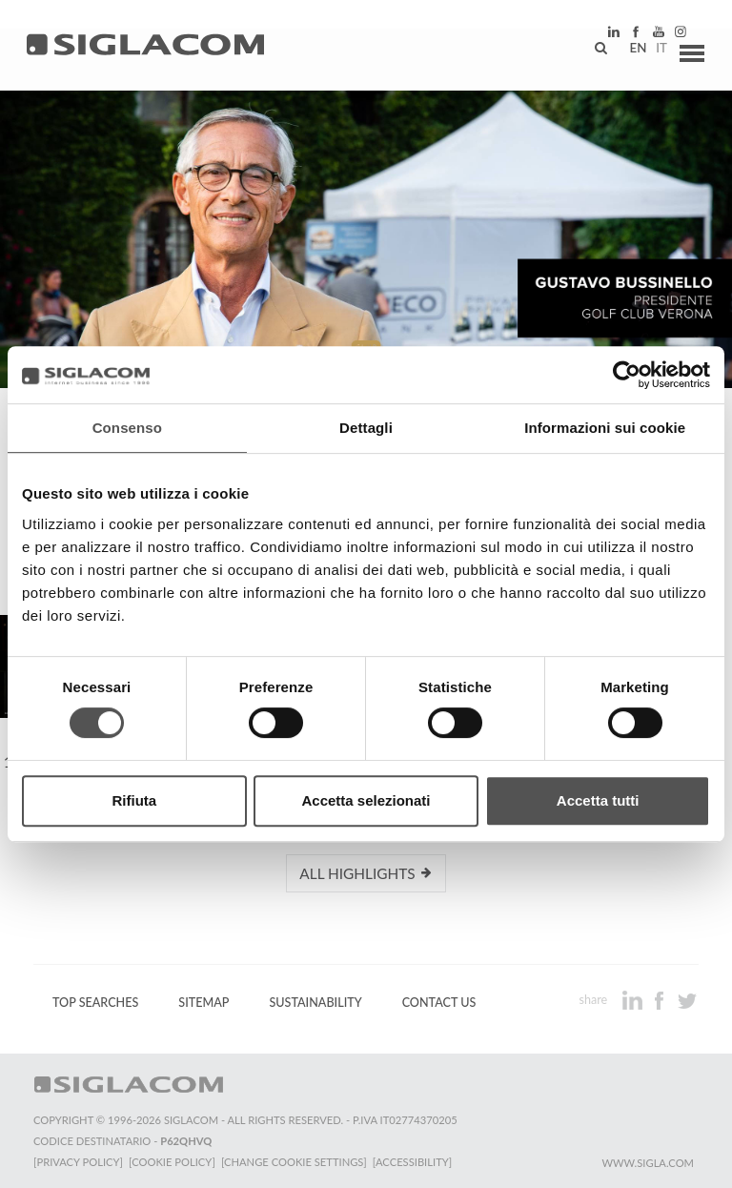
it (652, 52)
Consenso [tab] (127, 428)
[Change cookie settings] (298, 1160)
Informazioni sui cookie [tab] (604, 428)
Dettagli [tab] (366, 428)
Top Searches (95, 1001)
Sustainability (315, 1001)
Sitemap (203, 1001)
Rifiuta (134, 800)
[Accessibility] (417, 1160)
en (628, 52)
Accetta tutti (598, 800)
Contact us (439, 1001)
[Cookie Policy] (174, 1160)
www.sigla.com (647, 1161)
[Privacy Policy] (78, 1160)
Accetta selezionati (365, 800)
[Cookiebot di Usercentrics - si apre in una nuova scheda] (626, 374)
